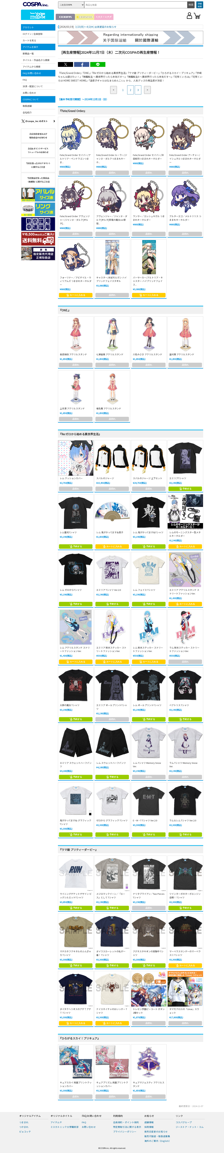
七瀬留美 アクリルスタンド (109, 354)
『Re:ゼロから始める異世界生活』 (80, 434)
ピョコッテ (25, 1131)
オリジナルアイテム (30, 1116)
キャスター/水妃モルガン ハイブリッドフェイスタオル (111, 279)
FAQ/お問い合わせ (32, 73)
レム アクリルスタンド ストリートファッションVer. (75, 649)
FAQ (25, 79)
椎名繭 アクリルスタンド (108, 408)
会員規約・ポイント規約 (126, 1122)
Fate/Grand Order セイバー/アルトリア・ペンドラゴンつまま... (75, 158)
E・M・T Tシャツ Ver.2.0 (145, 820)
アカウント (28, 27)
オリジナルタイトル (61, 1116)
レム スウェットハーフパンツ (111, 762)
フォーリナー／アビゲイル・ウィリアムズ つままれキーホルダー (75, 281)
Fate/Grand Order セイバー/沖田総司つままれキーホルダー (148, 156)
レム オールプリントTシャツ (147, 705)
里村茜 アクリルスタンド (181, 354)
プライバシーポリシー (125, 1131)
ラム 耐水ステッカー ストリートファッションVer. (184, 649)
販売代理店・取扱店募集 (157, 1136)
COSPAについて (31, 99)
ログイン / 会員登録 (32, 33)
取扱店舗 (27, 106)
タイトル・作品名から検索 (36, 60)
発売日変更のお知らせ (156, 1131)
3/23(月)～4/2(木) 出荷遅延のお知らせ (95, 26)
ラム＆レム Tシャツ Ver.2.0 (182, 820)
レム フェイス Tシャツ (144, 589)
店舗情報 (149, 1122)
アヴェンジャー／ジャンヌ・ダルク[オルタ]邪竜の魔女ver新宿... (111, 220)
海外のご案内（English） (157, 1140)
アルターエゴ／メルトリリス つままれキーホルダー (185, 218)
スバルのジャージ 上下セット (147, 478)
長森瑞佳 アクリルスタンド (73, 354)
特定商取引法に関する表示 (127, 1127)
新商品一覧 (28, 53)
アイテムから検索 (31, 66)
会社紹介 (27, 112)
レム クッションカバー (71, 478)
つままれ (24, 1122)
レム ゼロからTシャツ (71, 589)
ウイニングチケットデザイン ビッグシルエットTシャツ (76, 895)
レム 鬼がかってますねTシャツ (148, 532)
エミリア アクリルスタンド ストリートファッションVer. (184, 591)
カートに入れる (75, 295)
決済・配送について (33, 86)
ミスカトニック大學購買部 (65, 1127)
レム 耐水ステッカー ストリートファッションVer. (148, 649)
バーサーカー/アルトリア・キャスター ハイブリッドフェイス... (148, 281)
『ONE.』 (65, 310)
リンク (179, 1116)
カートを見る (29, 40)
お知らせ (149, 1116)
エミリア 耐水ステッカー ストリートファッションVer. (111, 649)
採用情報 (149, 1127)
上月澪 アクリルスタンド (72, 408)
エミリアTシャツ (177, 478)
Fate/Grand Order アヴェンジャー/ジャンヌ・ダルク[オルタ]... (75, 220)
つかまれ (24, 1127)
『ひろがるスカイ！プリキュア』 (79, 1038)
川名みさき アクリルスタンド (147, 354)
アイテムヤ (56, 1122)
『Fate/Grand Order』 (72, 111)
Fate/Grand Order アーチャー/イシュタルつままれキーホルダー (185, 158)
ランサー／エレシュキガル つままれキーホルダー (149, 218)
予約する (185, 488)
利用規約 (118, 1116)
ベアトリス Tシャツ (179, 705)
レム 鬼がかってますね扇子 (109, 532)
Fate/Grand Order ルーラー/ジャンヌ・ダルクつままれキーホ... (111, 158)
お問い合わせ (29, 92)
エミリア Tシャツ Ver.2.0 (108, 589)
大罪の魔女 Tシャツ (69, 705)
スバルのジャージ (105, 478)
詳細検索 (200, 5)
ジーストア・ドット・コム (190, 1127)
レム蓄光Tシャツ (68, 532)
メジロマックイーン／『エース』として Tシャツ (110, 895)
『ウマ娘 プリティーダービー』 (78, 850)
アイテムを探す (30, 47)
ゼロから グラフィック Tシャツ (112, 820)
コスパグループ (184, 1122)
